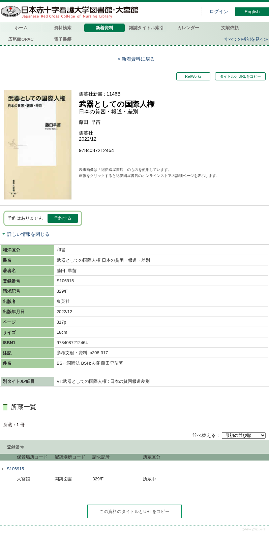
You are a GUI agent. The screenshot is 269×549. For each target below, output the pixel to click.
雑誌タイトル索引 (146, 27)
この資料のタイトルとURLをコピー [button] (134, 511)
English (252, 11)
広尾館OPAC (20, 39)
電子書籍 (62, 39)
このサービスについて (254, 529)
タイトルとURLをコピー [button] (240, 76)
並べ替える (204, 435)
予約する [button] (62, 218)
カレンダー (188, 27)
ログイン (218, 11)
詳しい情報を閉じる (28, 234)
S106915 (15, 468)
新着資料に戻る (138, 59)
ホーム (21, 27)
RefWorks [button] (193, 76)
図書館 (71, 12)
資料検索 (62, 27)
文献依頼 (230, 27)
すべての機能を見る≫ (246, 39)
